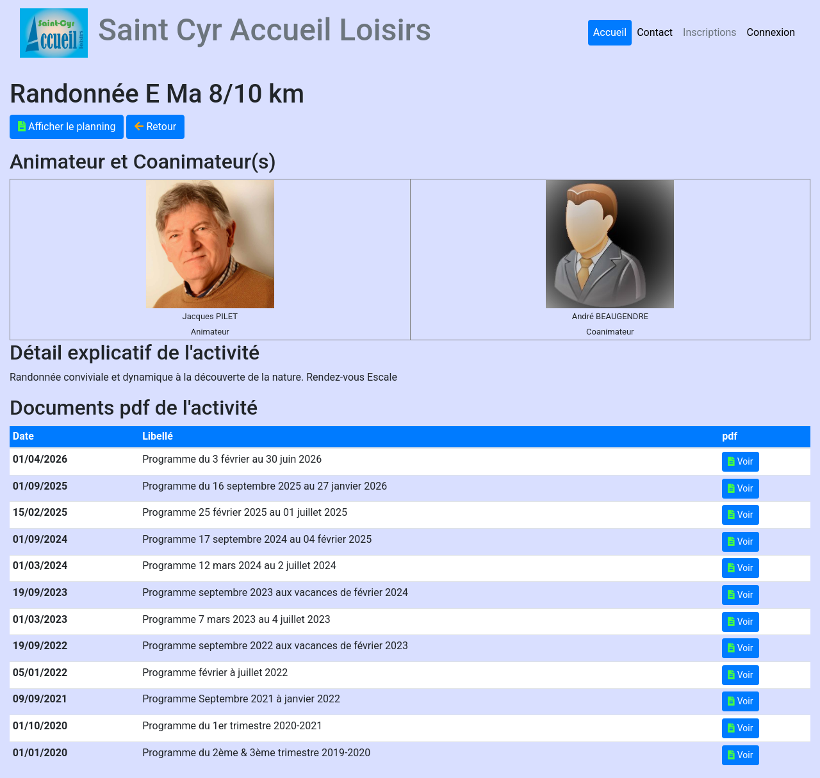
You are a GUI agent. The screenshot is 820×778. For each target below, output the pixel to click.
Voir (740, 461)
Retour (155, 126)
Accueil (610, 32)
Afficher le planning (66, 126)
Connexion (771, 32)
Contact (655, 32)
